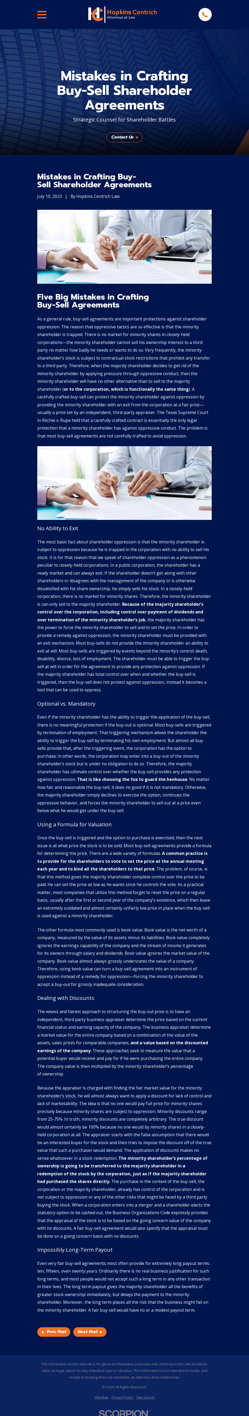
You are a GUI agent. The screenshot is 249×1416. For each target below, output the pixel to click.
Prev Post (54, 1332)
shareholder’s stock (56, 1096)
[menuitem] (101, 1397)
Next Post (89, 1332)
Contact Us (124, 137)
